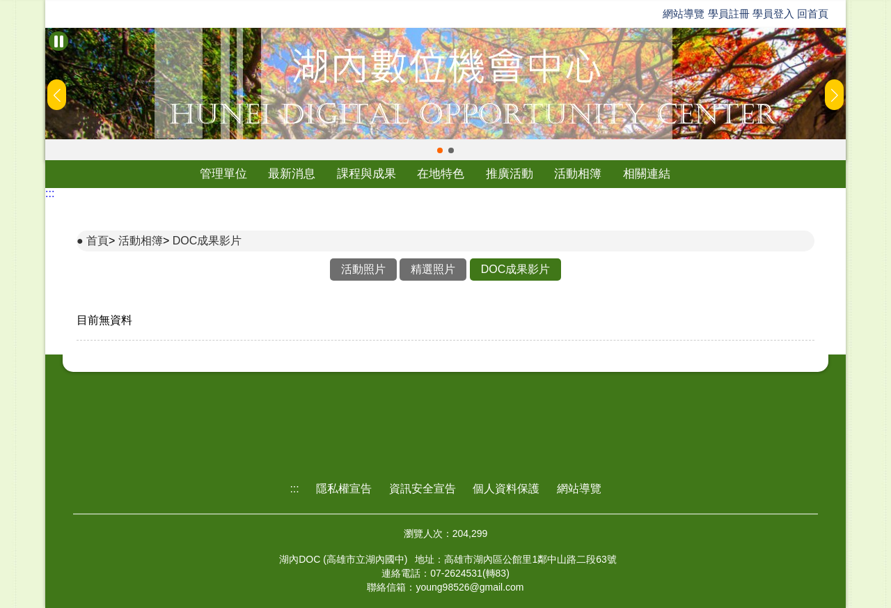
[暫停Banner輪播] (58, 41)
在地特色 (440, 173)
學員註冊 (729, 14)
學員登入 (773, 14)
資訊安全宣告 (422, 488)
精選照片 (433, 269)
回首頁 (812, 14)
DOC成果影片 (207, 241)
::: (49, 193)
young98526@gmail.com (469, 587)
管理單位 (223, 173)
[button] (440, 150)
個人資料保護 (506, 488)
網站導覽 (683, 14)
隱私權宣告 (344, 488)
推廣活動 (509, 173)
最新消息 (291, 173)
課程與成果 (366, 173)
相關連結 (646, 173)
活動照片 (363, 269)
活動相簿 (577, 173)
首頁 (97, 241)
